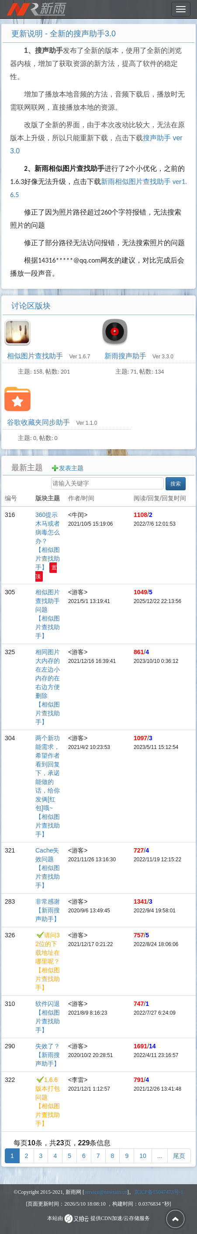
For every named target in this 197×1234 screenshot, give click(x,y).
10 (142, 1155)
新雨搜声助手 (126, 356)
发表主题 (71, 467)
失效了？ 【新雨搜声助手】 (47, 1055)
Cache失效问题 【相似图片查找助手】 (47, 868)
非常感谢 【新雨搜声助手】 (47, 910)
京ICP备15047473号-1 (158, 1192)
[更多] (160, 1155)
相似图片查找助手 (36, 356)
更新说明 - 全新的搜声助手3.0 (63, 33)
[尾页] (179, 1155)
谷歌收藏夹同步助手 (39, 422)
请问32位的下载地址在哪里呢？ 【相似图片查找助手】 (47, 961)
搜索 (175, 484)
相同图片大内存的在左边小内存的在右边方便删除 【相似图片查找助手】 (47, 686)
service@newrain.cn (105, 1192)
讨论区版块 (31, 306)
